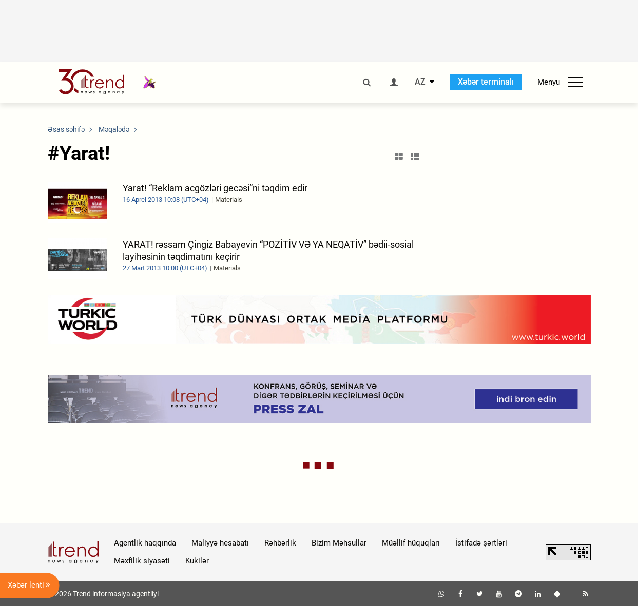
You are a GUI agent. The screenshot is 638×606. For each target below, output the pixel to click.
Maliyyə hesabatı (220, 543)
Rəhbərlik (280, 543)
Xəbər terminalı (486, 82)
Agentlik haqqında (145, 543)
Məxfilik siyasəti (142, 560)
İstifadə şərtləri (481, 543)
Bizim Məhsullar (339, 543)
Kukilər (197, 560)
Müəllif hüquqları (411, 543)
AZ (420, 82)
